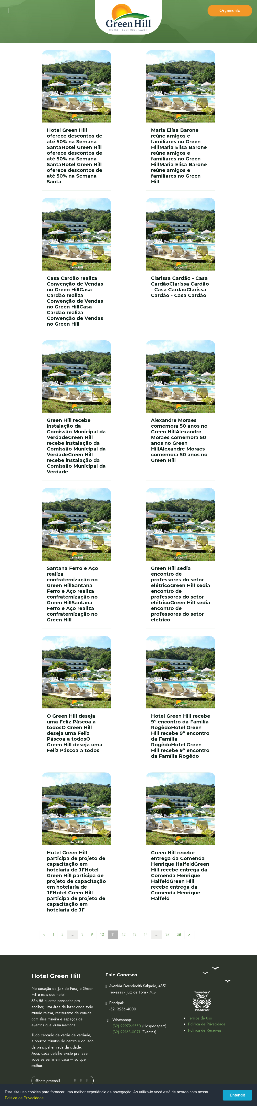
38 (179, 934)
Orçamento (230, 10)
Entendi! (237, 1095)
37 (168, 934)
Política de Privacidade (206, 1024)
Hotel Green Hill (128, 17)
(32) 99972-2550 (126, 1026)
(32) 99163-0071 (126, 1032)
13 (135, 934)
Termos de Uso (200, 1018)
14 (146, 934)
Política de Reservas (204, 1030)
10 (102, 934)
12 (124, 934)
